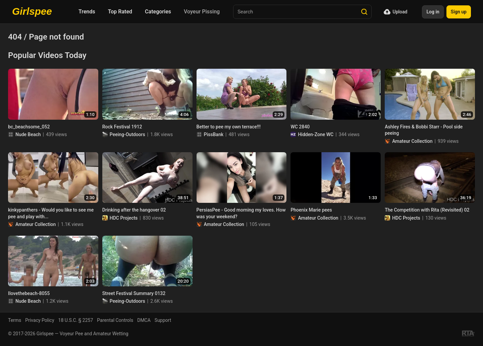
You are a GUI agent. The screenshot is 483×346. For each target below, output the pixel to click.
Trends (86, 11)
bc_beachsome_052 (29, 126)
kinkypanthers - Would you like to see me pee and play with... (51, 213)
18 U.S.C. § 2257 (75, 320)
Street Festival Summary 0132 (133, 293)
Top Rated (120, 11)
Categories (158, 11)
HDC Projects (124, 218)
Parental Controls (115, 320)
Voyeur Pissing (202, 11)
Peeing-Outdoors (127, 134)
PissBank (213, 134)
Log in (432, 11)
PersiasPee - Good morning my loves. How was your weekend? (241, 213)
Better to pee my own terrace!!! (229, 126)
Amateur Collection (412, 141)
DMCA (144, 320)
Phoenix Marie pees (311, 210)
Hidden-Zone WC (315, 134)
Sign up (459, 11)
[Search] (364, 11)
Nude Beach (28, 134)
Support (163, 320)
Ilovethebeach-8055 (29, 293)
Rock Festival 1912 (122, 126)
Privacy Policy (39, 320)
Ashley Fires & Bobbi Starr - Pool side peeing (424, 130)
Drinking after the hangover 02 (134, 210)
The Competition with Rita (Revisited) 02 (427, 210)
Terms (14, 320)
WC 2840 (300, 126)
